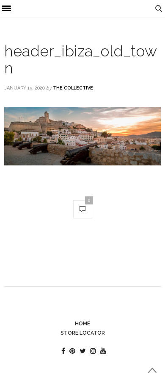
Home (82, 324)
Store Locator (82, 333)
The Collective (73, 88)
